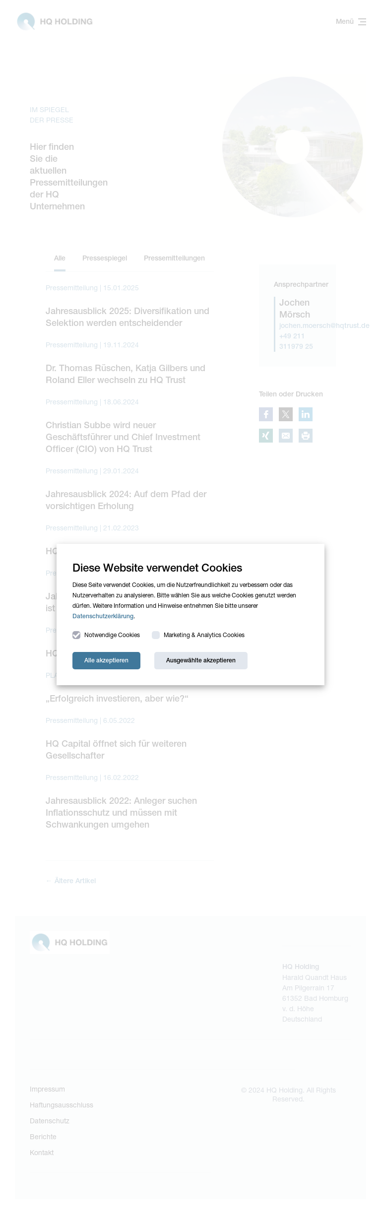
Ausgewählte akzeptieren (201, 660)
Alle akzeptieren (106, 660)
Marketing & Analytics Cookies (198, 635)
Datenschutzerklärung (102, 616)
